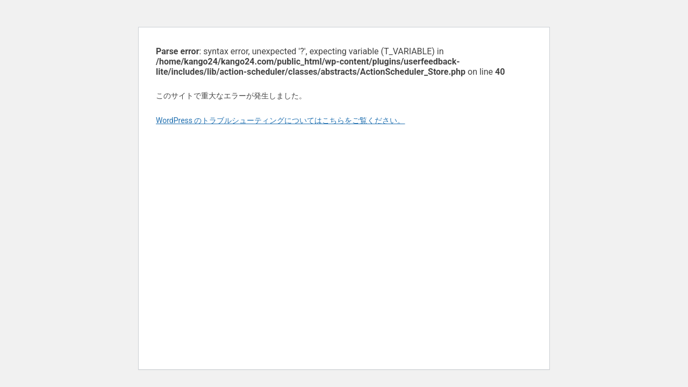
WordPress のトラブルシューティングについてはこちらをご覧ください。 (280, 120)
